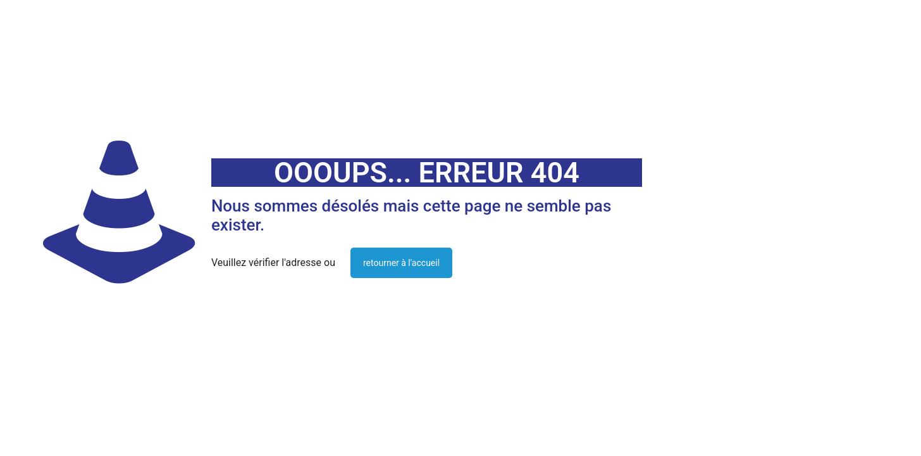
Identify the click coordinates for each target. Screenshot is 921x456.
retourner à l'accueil (401, 263)
